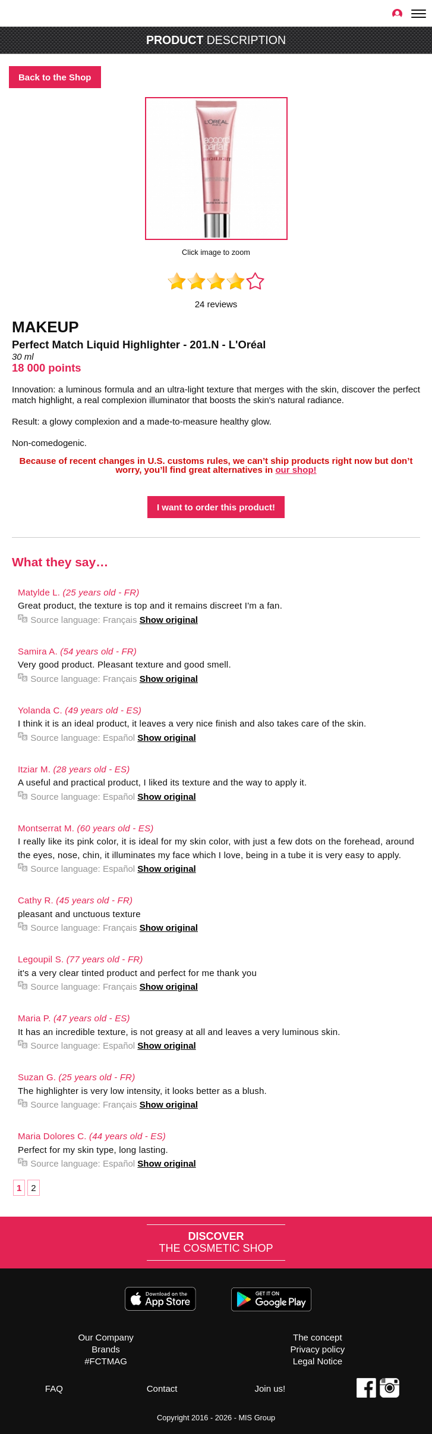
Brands (106, 1349)
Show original (169, 620)
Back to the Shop (55, 77)
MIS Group (256, 1417)
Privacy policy (317, 1349)
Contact (162, 1388)
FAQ (54, 1388)
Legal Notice (317, 1361)
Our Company (105, 1337)
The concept (317, 1337)
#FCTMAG (105, 1361)
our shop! (295, 470)
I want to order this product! (216, 507)
